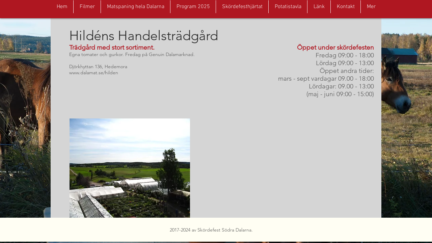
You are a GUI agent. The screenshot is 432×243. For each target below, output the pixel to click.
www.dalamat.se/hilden (93, 73)
